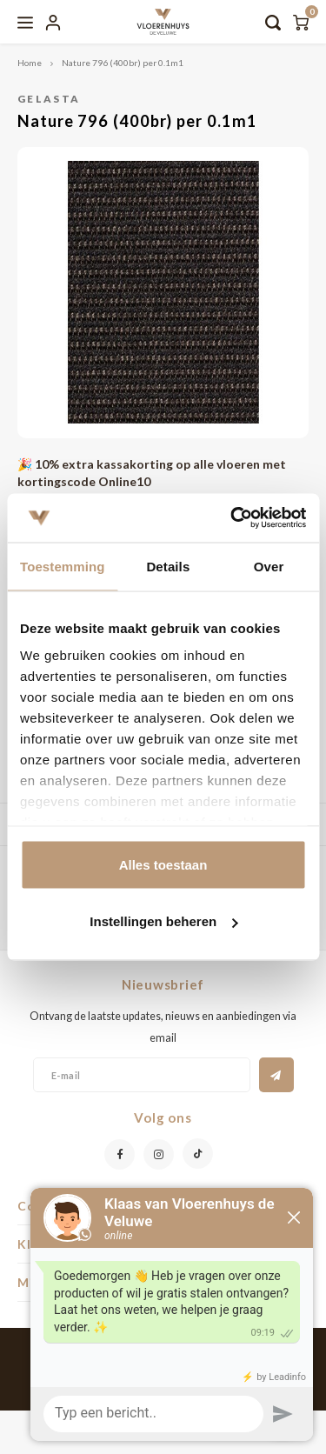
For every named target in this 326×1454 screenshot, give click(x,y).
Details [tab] (168, 565)
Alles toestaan (163, 864)
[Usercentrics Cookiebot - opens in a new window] (232, 518)
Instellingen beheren (163, 921)
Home (29, 62)
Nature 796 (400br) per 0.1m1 (122, 62)
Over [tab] (269, 565)
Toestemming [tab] (62, 565)
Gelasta (48, 98)
